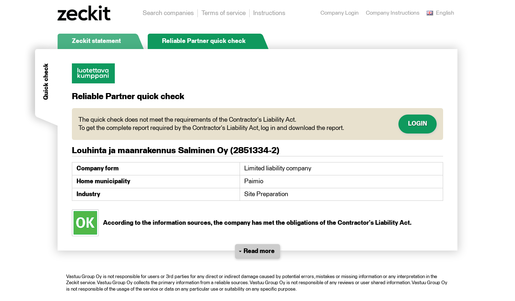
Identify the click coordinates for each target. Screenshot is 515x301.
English (440, 13)
